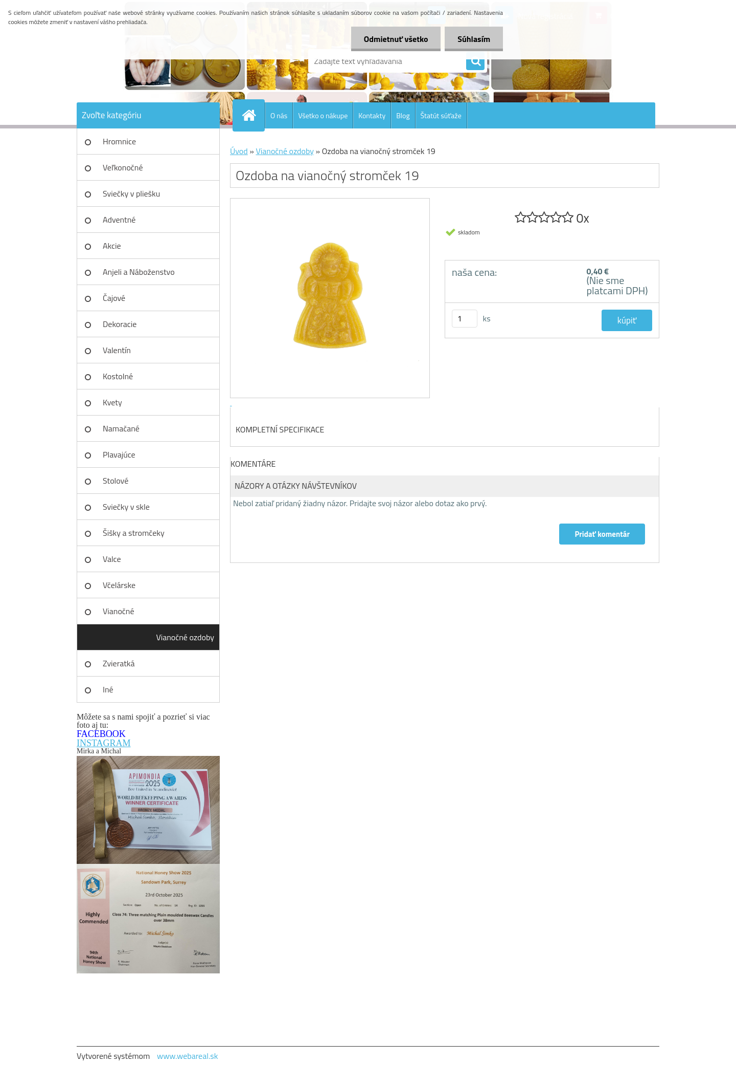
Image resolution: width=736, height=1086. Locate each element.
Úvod (239, 151)
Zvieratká (118, 663)
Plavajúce (119, 454)
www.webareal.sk (187, 1056)
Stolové (115, 480)
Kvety (112, 402)
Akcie (112, 246)
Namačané (121, 428)
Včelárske (119, 585)
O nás (278, 115)
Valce (112, 559)
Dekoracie (119, 324)
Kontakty (371, 115)
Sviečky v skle (126, 507)
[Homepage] (253, 115)
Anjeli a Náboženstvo (139, 272)
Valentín (117, 350)
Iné (108, 689)
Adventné (119, 219)
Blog (402, 115)
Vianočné (118, 611)
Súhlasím (473, 39)
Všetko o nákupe (323, 115)
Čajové (114, 298)
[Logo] (147, 60)
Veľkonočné (123, 167)
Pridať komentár (602, 534)
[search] (475, 61)
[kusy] (464, 319)
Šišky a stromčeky (134, 533)
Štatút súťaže (441, 115)
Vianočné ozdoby (185, 637)
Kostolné (118, 376)
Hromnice (119, 141)
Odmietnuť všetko (395, 39)
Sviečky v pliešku (131, 193)
